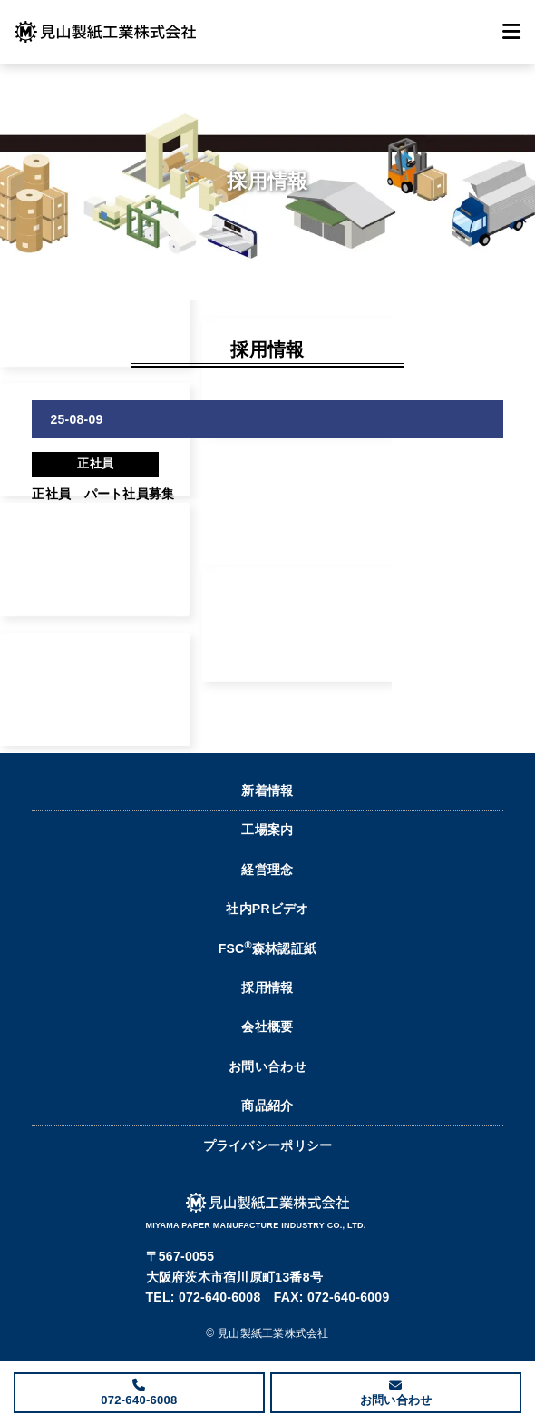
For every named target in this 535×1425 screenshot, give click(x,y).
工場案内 (267, 829)
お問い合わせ (267, 1066)
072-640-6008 (139, 1400)
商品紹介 (267, 1105)
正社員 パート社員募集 (103, 493)
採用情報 (267, 987)
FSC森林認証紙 (268, 947)
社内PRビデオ (267, 908)
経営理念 (267, 869)
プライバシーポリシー (268, 1145)
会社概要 (267, 1026)
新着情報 (267, 790)
